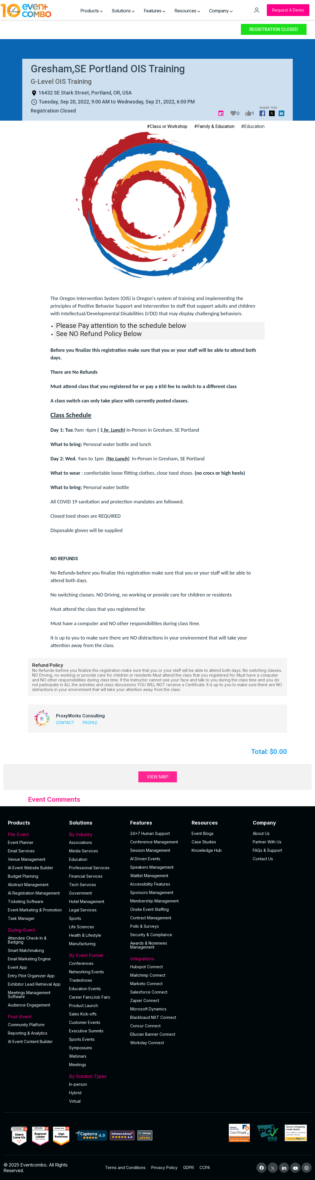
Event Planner (21, 842)
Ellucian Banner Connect (152, 1034)
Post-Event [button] (35, 1016)
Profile (90, 722)
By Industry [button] (96, 834)
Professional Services (89, 867)
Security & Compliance (151, 934)
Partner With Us (267, 841)
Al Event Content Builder (30, 1041)
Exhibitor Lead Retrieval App (34, 984)
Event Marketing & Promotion (35, 909)
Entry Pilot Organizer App (31, 975)
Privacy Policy (164, 1167)
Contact (65, 722)
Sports (75, 918)
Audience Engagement (29, 1005)
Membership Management (154, 900)
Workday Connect (147, 1042)
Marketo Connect (146, 983)
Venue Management (26, 859)
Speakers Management (152, 867)
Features (154, 10)
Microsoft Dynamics (148, 1008)
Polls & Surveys (144, 926)
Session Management (150, 850)
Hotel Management (86, 901)
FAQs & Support (267, 850)
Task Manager (21, 918)
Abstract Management (28, 884)
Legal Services (83, 909)
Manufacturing (82, 943)
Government (80, 893)
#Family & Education (214, 126)
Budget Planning (23, 876)
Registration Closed (273, 29)
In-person (78, 1084)
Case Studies (204, 841)
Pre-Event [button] (35, 834)
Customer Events (84, 1022)
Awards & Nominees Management (148, 945)
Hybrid (75, 1092)
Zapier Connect (144, 1000)
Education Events (85, 988)
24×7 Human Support (150, 833)
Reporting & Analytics (27, 1033)
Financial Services (86, 876)
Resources (187, 10)
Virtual (75, 1101)
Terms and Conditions (125, 1167)
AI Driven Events (145, 858)
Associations (80, 842)
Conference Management (154, 841)
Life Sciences (81, 926)
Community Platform (26, 1024)
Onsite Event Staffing (149, 909)
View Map (157, 777)
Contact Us (263, 858)
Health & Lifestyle (85, 935)
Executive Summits (86, 1030)
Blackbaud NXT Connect (153, 1017)
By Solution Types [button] (96, 1076)
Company (221, 10)
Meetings (77, 1064)
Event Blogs (203, 833)
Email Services (21, 850)
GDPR (188, 1167)
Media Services (83, 850)
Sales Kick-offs (83, 1014)
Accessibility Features (150, 884)
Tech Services (82, 884)
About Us (261, 833)
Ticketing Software (25, 901)
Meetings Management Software (29, 994)
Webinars (77, 1056)
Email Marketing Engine (29, 958)
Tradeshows (80, 980)
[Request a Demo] (288, 10)
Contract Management (150, 917)
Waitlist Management (149, 875)
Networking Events (86, 971)
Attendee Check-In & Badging (27, 940)
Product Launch (83, 1005)
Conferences (81, 963)
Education (78, 859)
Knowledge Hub (207, 850)
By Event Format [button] (96, 955)
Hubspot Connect (146, 966)
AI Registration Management (34, 893)
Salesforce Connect (148, 992)
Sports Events (82, 1039)
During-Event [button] (35, 930)
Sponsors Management (151, 892)
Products (91, 10)
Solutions (123, 10)
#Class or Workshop (167, 126)
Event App (17, 967)
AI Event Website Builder (30, 867)
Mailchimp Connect (147, 975)
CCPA (204, 1167)
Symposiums (80, 1047)
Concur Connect (145, 1025)
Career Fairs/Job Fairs (89, 997)
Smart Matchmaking (26, 950)
